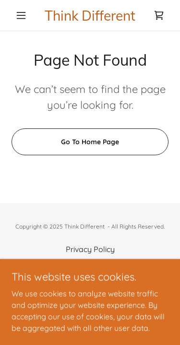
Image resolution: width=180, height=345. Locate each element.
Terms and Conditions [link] (90, 262)
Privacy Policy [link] (90, 249)
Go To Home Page (90, 142)
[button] (23, 15)
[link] (90, 15)
